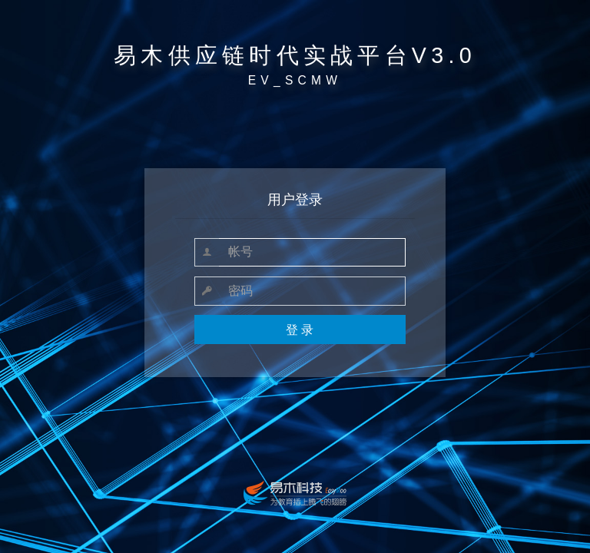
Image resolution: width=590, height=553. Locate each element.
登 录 (299, 329)
